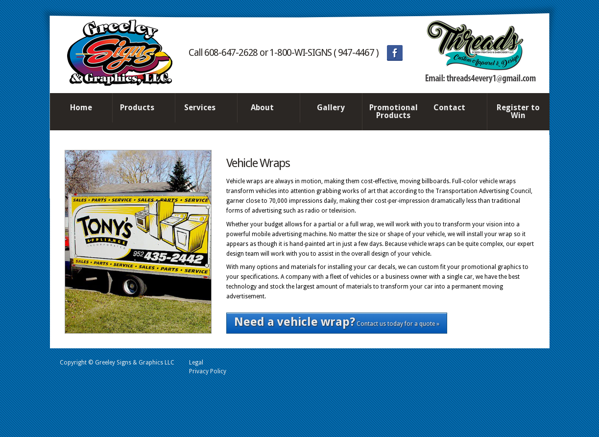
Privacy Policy (207, 371)
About (266, 108)
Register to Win (518, 111)
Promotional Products (393, 111)
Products (141, 108)
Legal (196, 362)
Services (204, 108)
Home (81, 107)
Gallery (331, 107)
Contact (453, 108)
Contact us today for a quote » (336, 322)
